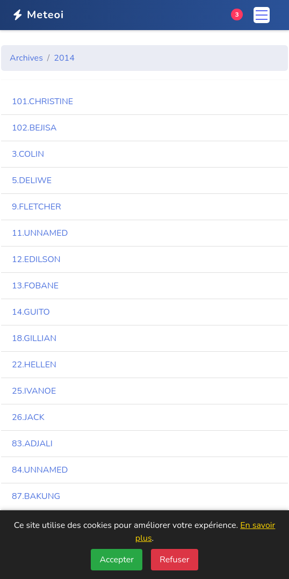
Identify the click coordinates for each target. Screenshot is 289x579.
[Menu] (261, 15)
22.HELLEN (34, 365)
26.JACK (28, 417)
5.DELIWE (32, 180)
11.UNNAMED (40, 233)
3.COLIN (28, 154)
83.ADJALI (32, 444)
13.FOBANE (35, 286)
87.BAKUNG (36, 496)
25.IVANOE (34, 391)
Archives (26, 58)
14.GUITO (31, 312)
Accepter (116, 560)
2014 (64, 58)
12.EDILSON (36, 259)
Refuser (174, 560)
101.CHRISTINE (42, 101)
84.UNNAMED (40, 470)
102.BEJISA (34, 128)
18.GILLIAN (34, 338)
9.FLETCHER (36, 207)
